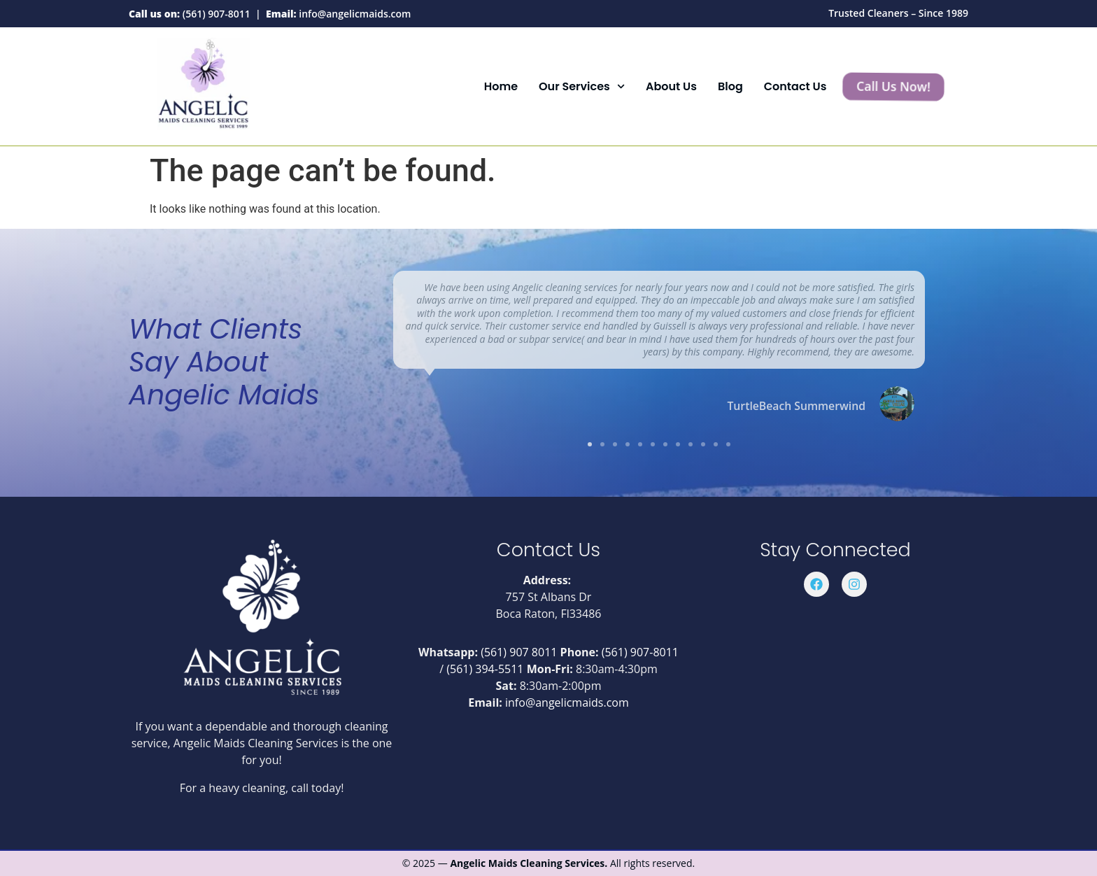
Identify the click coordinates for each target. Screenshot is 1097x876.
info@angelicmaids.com (355, 13)
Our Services (582, 86)
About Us (671, 86)
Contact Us (795, 86)
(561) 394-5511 (484, 669)
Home (501, 86)
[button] (590, 444)
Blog (730, 86)
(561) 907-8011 (216, 13)
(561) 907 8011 (519, 652)
